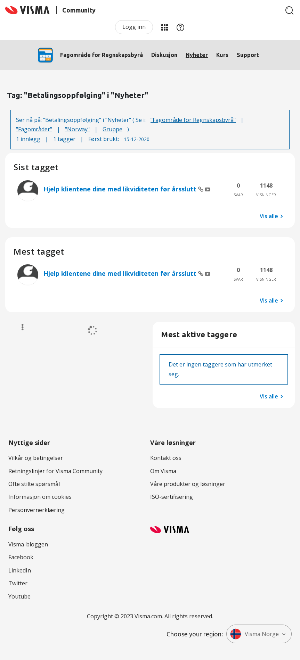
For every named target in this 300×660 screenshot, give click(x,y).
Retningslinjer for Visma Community (55, 471)
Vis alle (269, 216)
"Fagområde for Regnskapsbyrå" (193, 120)
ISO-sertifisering (171, 497)
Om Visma (163, 471)
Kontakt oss (165, 458)
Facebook (20, 557)
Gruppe (112, 129)
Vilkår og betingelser (35, 458)
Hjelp (180, 27)
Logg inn (134, 27)
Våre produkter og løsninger (187, 484)
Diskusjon (164, 55)
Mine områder (164, 27)
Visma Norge (254, 634)
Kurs (222, 55)
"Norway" (77, 129)
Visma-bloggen (28, 544)
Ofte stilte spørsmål (34, 484)
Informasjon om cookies (40, 497)
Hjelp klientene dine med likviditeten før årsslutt (120, 189)
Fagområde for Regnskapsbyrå (101, 55)
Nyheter (197, 55)
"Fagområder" (34, 129)
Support (248, 55)
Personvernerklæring (36, 510)
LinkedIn (19, 570)
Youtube (19, 596)
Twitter (17, 583)
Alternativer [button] (19, 327)
